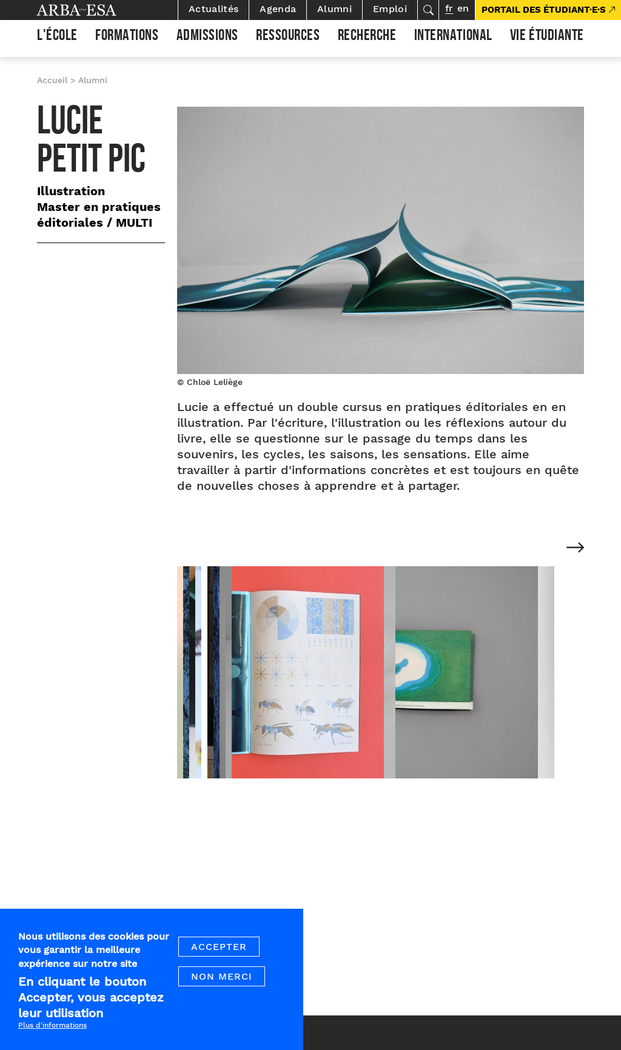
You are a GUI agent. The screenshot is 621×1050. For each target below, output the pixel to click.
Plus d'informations (52, 1027)
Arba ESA (97, 10)
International (453, 37)
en (463, 8)
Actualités (213, 9)
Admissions (207, 37)
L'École (57, 37)
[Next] (575, 548)
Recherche (367, 37)
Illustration (71, 191)
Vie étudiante (547, 37)
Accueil (52, 80)
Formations (126, 37)
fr (449, 8)
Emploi (390, 9)
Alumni (334, 9)
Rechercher (428, 10)
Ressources (288, 37)
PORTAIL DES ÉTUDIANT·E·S (544, 9)
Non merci (221, 978)
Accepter (219, 948)
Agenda (278, 9)
